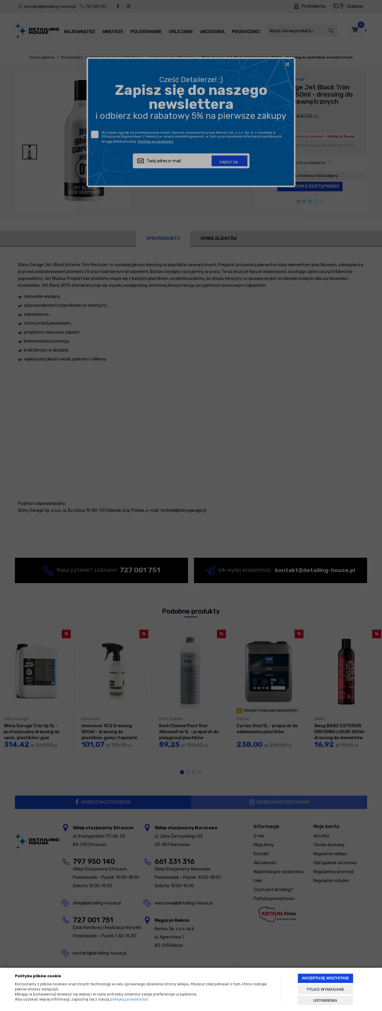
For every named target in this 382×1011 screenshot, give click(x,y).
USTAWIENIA (325, 1000)
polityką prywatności (129, 999)
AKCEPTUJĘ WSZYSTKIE (325, 978)
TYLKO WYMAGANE (325, 989)
